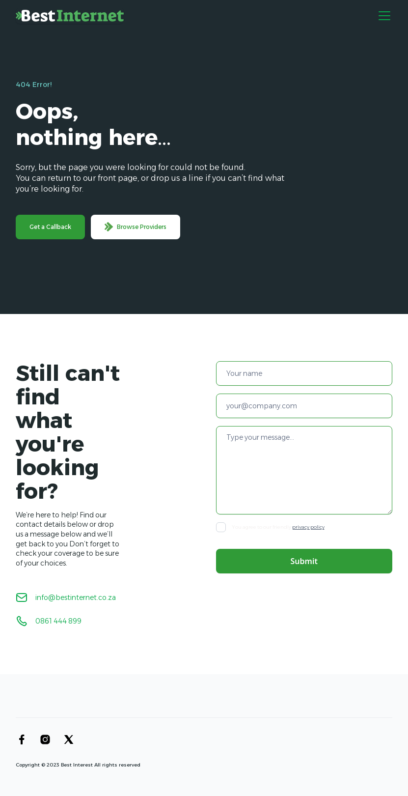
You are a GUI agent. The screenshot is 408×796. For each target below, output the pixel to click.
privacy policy (308, 527)
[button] (382, 16)
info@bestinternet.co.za (75, 597)
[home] (70, 16)
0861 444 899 (58, 621)
